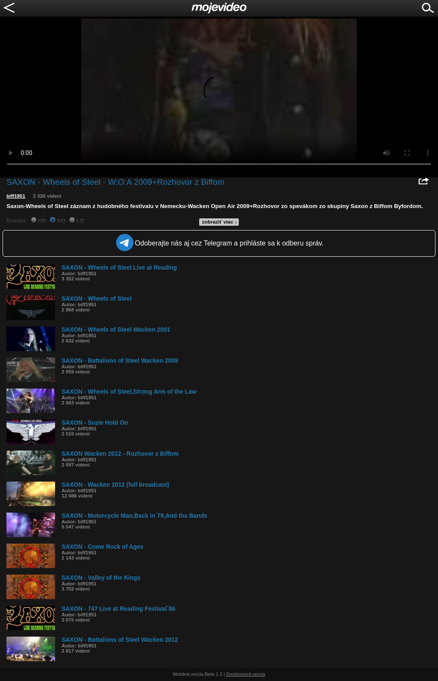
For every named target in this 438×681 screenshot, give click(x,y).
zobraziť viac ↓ (220, 222)
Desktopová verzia (245, 674)
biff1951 (15, 196)
